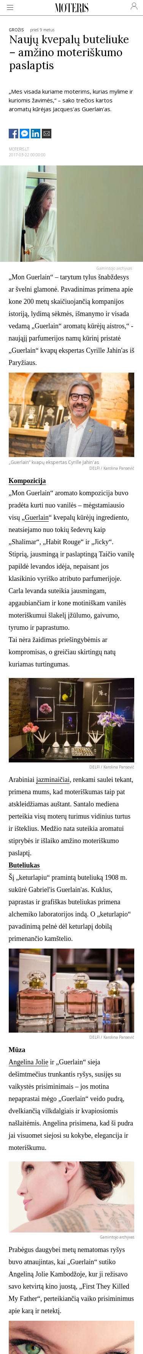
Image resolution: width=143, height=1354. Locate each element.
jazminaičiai (53, 779)
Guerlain (37, 517)
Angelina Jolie (28, 1062)
